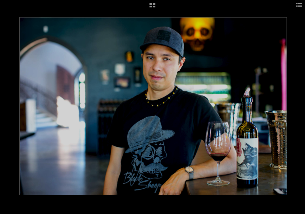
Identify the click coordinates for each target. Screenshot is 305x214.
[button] (152, 7)
